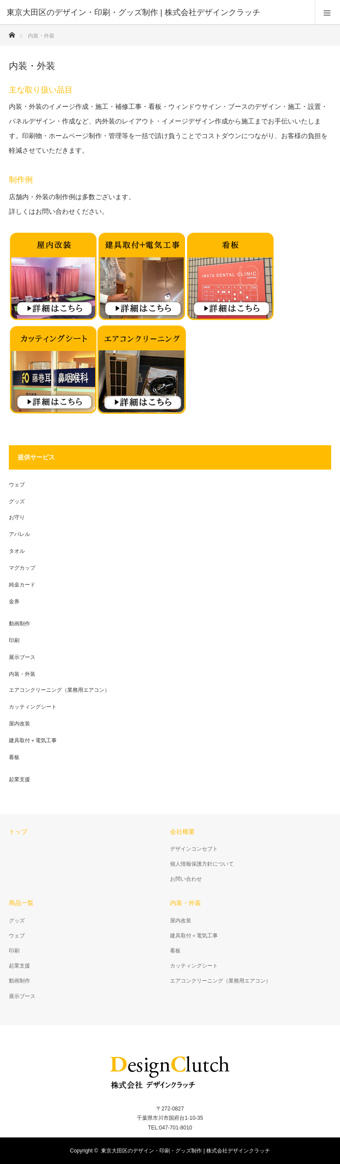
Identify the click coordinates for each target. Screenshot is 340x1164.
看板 (14, 757)
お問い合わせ (186, 879)
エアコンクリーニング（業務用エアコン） (59, 690)
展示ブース (22, 657)
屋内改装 (19, 724)
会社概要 (182, 831)
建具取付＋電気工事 (33, 740)
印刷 (14, 640)
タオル (17, 551)
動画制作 (19, 624)
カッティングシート (33, 707)
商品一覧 (21, 902)
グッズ (17, 501)
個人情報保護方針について (202, 864)
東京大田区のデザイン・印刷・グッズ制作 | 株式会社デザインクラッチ (185, 1151)
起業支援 (19, 779)
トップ (18, 831)
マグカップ (22, 568)
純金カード (22, 585)
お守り (17, 517)
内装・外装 (22, 674)
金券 (14, 601)
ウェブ (17, 485)
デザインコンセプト (194, 849)
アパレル (19, 534)
